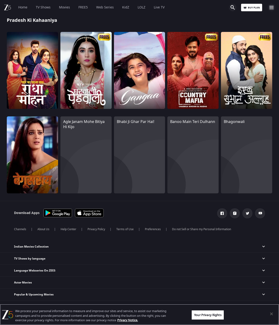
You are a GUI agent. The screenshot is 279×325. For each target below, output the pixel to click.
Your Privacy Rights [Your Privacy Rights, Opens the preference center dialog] (207, 315)
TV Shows (43, 7)
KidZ (125, 7)
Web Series (105, 7)
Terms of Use (125, 229)
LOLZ (141, 7)
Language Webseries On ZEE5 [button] (34, 270)
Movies (64, 7)
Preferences (153, 229)
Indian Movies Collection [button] (31, 247)
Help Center (68, 229)
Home (22, 7)
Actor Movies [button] (23, 282)
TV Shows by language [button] (29, 258)
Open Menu (271, 7)
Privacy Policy (96, 229)
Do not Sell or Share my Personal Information (201, 229)
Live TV (159, 7)
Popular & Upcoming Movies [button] (34, 294)
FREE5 (83, 7)
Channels (20, 229)
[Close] (271, 314)
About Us (43, 229)
